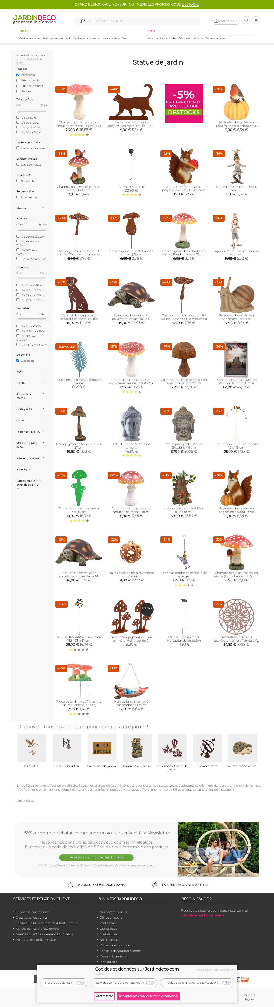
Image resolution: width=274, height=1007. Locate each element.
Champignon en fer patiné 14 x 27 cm (79, 445)
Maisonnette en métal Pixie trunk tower (184, 510)
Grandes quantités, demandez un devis (44, 934)
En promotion (27, 197)
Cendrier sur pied (131, 187)
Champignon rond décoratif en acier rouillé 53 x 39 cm (184, 381)
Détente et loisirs (215, 38)
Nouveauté (25, 181)
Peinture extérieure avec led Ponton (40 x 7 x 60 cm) (236, 381)
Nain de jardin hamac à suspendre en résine (131, 703)
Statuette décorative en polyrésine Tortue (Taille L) (131, 317)
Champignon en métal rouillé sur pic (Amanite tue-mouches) (184, 317)
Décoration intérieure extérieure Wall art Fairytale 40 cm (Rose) (236, 640)
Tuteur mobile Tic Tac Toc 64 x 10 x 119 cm (236, 445)
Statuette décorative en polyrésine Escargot (236, 317)
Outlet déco (108, 929)
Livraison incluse (28, 164)
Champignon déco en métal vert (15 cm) (79, 510)
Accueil (21, 55)
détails (103, 974)
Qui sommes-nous (113, 912)
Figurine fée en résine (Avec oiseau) (236, 188)
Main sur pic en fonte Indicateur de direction (184, 638)
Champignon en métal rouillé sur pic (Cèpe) (131, 252)
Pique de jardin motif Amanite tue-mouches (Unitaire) (78, 703)
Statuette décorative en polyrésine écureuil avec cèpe (183, 188)
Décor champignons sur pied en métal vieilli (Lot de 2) (131, 638)
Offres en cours (111, 917)
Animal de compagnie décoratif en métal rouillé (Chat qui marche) (131, 125)
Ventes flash (108, 923)
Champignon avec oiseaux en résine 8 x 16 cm (78, 188)
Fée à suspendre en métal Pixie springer (184, 574)
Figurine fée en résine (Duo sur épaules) (236, 252)
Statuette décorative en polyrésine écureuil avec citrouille (236, 511)
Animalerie (93, 38)
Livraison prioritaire (30, 148)
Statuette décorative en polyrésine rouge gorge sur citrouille (236, 125)
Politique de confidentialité (36, 940)
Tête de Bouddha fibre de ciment (131, 445)
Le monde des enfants (115, 38)
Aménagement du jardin (57, 38)
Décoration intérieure (191, 38)
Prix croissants (30, 80)
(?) (72, 982)
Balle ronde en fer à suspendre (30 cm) (131, 574)
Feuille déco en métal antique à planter (79, 381)
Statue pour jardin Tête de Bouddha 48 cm (184, 445)
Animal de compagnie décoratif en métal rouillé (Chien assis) (79, 318)
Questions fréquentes (32, 917)
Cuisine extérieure (29, 38)
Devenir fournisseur (114, 956)
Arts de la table (168, 38)
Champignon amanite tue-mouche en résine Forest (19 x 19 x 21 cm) (79, 125)
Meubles (153, 38)
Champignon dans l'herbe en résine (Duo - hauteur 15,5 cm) (236, 574)
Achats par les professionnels (37, 929)
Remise (26, 91)
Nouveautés (108, 934)
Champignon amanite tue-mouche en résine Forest (131, 510)
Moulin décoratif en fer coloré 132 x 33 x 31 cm (79, 638)
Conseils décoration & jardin (120, 951)
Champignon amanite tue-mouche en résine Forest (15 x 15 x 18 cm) (131, 383)
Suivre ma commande (32, 912)
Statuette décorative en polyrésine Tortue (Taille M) (79, 574)
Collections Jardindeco (116, 945)
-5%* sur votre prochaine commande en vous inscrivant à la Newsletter (96, 833)
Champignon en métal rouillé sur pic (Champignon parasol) (79, 252)
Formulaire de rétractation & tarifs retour (46, 923)
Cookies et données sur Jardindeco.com (137, 969)
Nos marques (109, 940)
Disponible (25, 360)
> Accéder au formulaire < (202, 915)
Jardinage (79, 38)
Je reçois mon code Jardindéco (96, 857)
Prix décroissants (32, 85)
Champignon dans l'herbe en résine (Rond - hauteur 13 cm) (184, 252)
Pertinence (28, 74)
